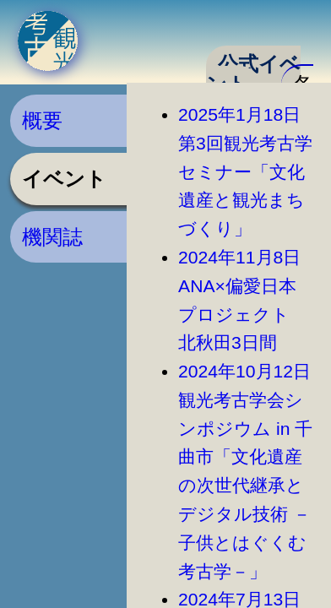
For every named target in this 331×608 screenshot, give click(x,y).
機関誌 (52, 236)
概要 (42, 120)
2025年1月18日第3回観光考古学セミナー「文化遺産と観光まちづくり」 (245, 171)
